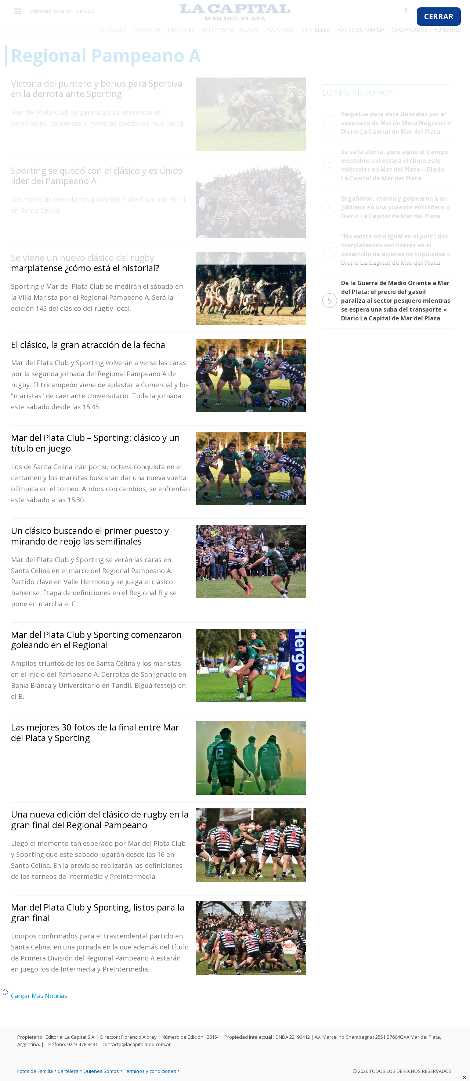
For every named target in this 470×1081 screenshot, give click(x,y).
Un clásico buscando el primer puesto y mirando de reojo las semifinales (90, 535)
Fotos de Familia (35, 1071)
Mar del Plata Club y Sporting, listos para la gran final (97, 912)
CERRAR (438, 16)
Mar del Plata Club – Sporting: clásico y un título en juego (95, 442)
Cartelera (68, 1071)
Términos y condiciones (150, 1071)
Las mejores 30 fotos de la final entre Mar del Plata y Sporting (95, 732)
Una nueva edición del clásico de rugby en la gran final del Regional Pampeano (100, 819)
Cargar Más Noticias (39, 996)
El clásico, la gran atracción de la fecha (88, 344)
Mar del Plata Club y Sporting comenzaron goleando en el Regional (96, 639)
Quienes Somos (101, 1071)
